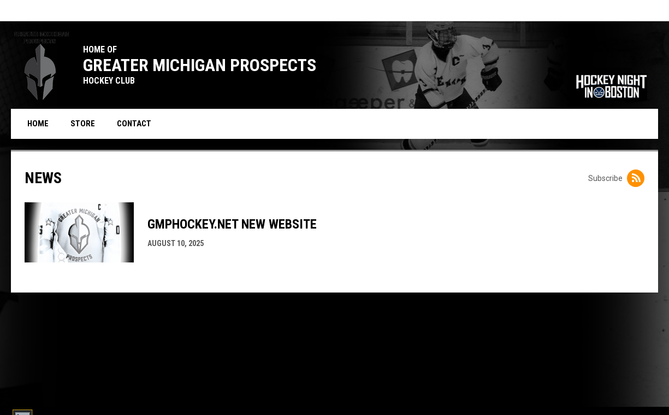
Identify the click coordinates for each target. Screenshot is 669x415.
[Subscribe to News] (635, 178)
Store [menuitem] (86, 123)
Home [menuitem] (38, 123)
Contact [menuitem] (134, 123)
